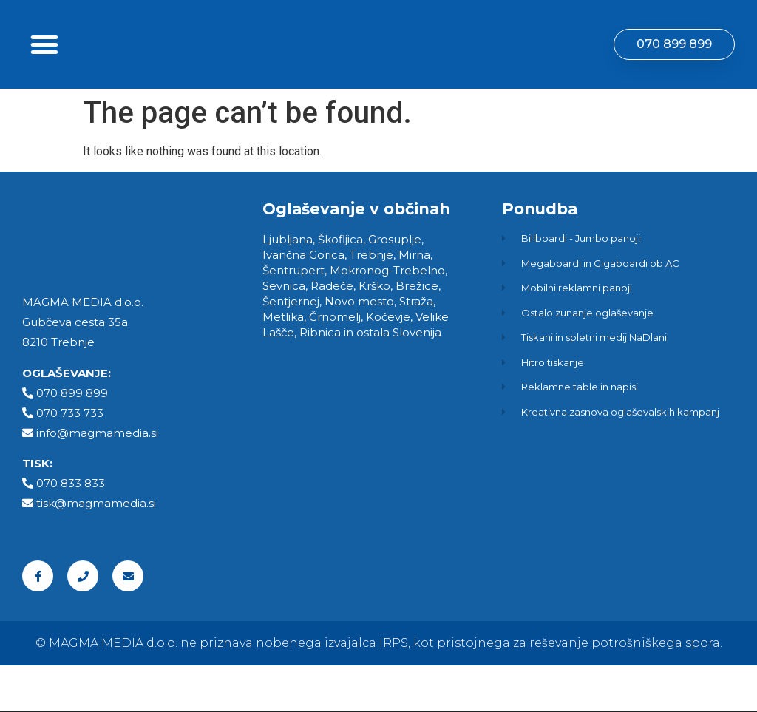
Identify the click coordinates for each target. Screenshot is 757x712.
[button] (44, 67)
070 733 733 (69, 459)
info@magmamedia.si (97, 479)
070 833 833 (70, 530)
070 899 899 (72, 439)
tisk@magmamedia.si (96, 550)
